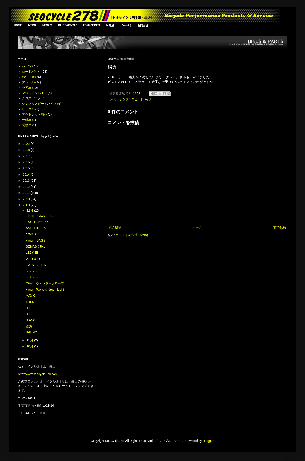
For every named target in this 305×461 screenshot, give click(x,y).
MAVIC (30, 295)
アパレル (28, 82)
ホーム (197, 227)
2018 (27, 150)
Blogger (208, 441)
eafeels (31, 234)
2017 (27, 156)
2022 (27, 143)
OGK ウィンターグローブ (45, 283)
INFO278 (46, 25)
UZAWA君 (126, 25)
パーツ (26, 66)
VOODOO (33, 259)
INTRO (32, 25)
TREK (30, 302)
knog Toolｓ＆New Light (45, 289)
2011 (27, 193)
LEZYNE (32, 252)
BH (28, 308)
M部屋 (110, 25)
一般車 (26, 119)
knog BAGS (35, 240)
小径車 (26, 88)
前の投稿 (279, 227)
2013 (27, 180)
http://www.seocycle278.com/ (38, 374)
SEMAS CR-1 (35, 246)
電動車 (26, 125)
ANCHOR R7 (36, 228)
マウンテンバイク (34, 93)
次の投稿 (115, 227)
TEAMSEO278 (91, 25)
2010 (27, 199)
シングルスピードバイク (136, 99)
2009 (27, 205)
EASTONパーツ (37, 222)
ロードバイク (31, 71)
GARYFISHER (36, 265)
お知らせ (28, 77)
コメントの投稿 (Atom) (132, 235)
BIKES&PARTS (67, 25)
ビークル (28, 109)
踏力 (29, 326)
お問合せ (142, 25)
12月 (30, 210)
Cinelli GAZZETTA (40, 216)
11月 (30, 340)
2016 (27, 162)
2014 (27, 174)
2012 (27, 186)
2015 (27, 168)
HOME (18, 25)
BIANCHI (32, 320)
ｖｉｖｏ (32, 271)
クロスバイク (31, 98)
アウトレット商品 (34, 114)
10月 (30, 346)
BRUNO (31, 332)
